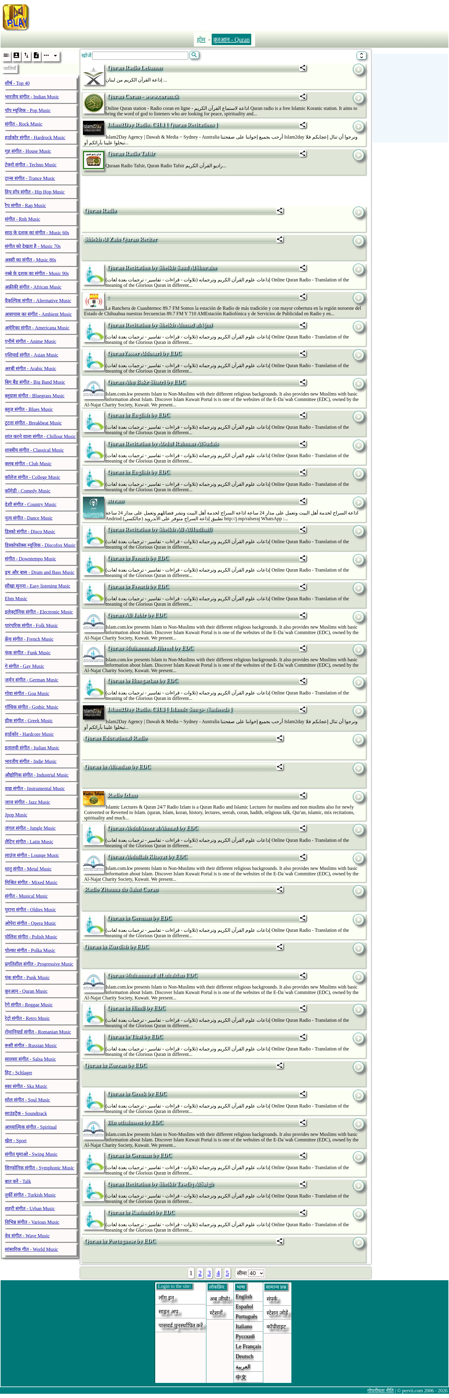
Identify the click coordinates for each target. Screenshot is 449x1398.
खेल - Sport (16, 1140)
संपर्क (272, 1299)
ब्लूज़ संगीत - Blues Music (29, 409)
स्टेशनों (216, 1313)
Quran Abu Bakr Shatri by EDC (146, 382)
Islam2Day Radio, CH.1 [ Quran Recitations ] (162, 124)
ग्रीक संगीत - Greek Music (29, 720)
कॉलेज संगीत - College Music (32, 477)
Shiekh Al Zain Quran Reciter (120, 239)
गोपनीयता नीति (380, 1390)
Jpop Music (16, 814)
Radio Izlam (122, 795)
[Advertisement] (248, 16)
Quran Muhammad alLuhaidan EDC (152, 975)
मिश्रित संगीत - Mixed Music (31, 882)
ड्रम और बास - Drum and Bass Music (39, 572)
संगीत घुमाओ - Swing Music (31, 1154)
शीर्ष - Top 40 (17, 83)
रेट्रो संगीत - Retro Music (27, 1018)
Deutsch (245, 1356)
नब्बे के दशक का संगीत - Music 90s (37, 273)
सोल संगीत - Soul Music (27, 1099)
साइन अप (168, 1312)
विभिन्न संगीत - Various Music (32, 1222)
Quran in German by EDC (139, 918)
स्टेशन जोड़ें (277, 1313)
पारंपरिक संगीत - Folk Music (31, 625)
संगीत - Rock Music (23, 124)
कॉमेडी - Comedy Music (28, 490)
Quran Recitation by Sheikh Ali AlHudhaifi (159, 529)
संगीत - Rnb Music (22, 219)
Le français (248, 1346)
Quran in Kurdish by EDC (116, 946)
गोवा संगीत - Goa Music (27, 693)
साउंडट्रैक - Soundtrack (26, 1113)
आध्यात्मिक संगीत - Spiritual (31, 1127)
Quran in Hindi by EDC (136, 1008)
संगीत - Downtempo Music (30, 558)
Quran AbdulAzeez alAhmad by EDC (152, 828)
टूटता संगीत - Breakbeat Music (33, 422)
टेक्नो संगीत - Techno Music (31, 164)
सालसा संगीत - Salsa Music (30, 1059)
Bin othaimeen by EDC (135, 1122)
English (244, 1297)
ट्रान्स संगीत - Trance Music (30, 178)
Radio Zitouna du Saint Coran (121, 889)
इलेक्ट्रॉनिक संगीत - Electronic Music (39, 611)
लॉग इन (166, 1298)
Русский (245, 1336)
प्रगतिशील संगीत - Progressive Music (39, 964)
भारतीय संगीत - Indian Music (32, 96)
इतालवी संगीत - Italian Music (32, 747)
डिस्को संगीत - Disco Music (30, 531)
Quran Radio (100, 210)
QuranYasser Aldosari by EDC (144, 353)
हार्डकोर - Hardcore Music (29, 734)
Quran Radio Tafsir (131, 153)
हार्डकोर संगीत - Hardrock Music (35, 137)
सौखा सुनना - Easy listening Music (37, 585)
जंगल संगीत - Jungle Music (30, 828)
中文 (241, 1377)
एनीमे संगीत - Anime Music (30, 341)
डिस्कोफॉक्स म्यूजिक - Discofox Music (40, 545)
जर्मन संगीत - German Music (31, 679)
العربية (243, 1367)
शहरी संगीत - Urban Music (30, 1208)
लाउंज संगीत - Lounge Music (32, 855)
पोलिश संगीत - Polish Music (31, 936)
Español (244, 1306)
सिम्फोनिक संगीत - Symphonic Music (39, 1167)
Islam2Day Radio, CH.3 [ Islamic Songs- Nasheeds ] (169, 709)
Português (246, 1316)
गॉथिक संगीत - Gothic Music (31, 707)
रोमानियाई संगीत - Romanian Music (38, 1031)
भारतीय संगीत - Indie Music (31, 761)
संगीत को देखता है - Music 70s (33, 246)
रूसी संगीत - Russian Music (31, 1045)
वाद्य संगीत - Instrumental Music (35, 788)
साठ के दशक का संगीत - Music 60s (37, 232)
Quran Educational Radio (115, 738)
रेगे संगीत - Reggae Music (29, 1004)
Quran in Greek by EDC (137, 1093)
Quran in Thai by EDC (135, 1036)
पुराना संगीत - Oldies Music (30, 909)
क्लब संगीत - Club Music (28, 463)
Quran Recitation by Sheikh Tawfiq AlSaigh (160, 1184)
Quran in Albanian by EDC (117, 766)
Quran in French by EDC (138, 558)
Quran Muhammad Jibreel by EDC (150, 648)
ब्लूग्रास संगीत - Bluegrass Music (34, 395)
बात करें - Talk (18, 1181)
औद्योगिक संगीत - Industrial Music (37, 775)
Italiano (244, 1326)
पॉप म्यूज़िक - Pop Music (28, 110)
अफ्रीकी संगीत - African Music (33, 287)
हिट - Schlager (18, 1072)
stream (115, 500)
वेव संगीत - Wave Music (27, 1235)
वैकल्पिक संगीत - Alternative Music (38, 300)
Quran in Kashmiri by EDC (141, 1212)
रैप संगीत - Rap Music (25, 205)
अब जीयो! (220, 1299)
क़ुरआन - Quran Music (26, 991)
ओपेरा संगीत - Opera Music (30, 923)
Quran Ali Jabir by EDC (137, 615)
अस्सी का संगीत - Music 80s (30, 259)
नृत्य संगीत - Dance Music (29, 518)
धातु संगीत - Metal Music (28, 868)
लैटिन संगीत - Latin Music (29, 841)
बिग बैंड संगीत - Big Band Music (35, 382)
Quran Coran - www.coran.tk (143, 96)
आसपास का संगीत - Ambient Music (38, 314)
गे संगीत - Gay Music (24, 666)
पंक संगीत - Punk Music (27, 977)
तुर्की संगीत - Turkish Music (30, 1195)
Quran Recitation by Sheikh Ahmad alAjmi (159, 325)
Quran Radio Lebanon (134, 67)
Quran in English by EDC (138, 415)
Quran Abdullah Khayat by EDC (147, 856)
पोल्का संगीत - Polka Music (30, 950)
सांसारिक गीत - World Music (31, 1249)
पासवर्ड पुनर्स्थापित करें (181, 1326)
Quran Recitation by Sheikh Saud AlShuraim (162, 267)
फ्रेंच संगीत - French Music (29, 639)
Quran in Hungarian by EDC (142, 680)
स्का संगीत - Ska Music (26, 1086)
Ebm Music (16, 598)
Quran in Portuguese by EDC (120, 1241)
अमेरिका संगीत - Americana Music (37, 327)
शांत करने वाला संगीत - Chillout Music (40, 436)
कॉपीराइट (276, 1327)
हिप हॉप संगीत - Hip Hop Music (35, 191)
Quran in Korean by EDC (115, 1065)
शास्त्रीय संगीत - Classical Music (34, 450)
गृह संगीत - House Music (28, 151)
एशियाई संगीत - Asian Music (31, 355)
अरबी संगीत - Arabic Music (30, 368)
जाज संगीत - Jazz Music (27, 802)
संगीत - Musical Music (26, 896)
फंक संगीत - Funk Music (28, 652)
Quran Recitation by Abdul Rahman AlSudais (162, 443)
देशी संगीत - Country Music (31, 504)
